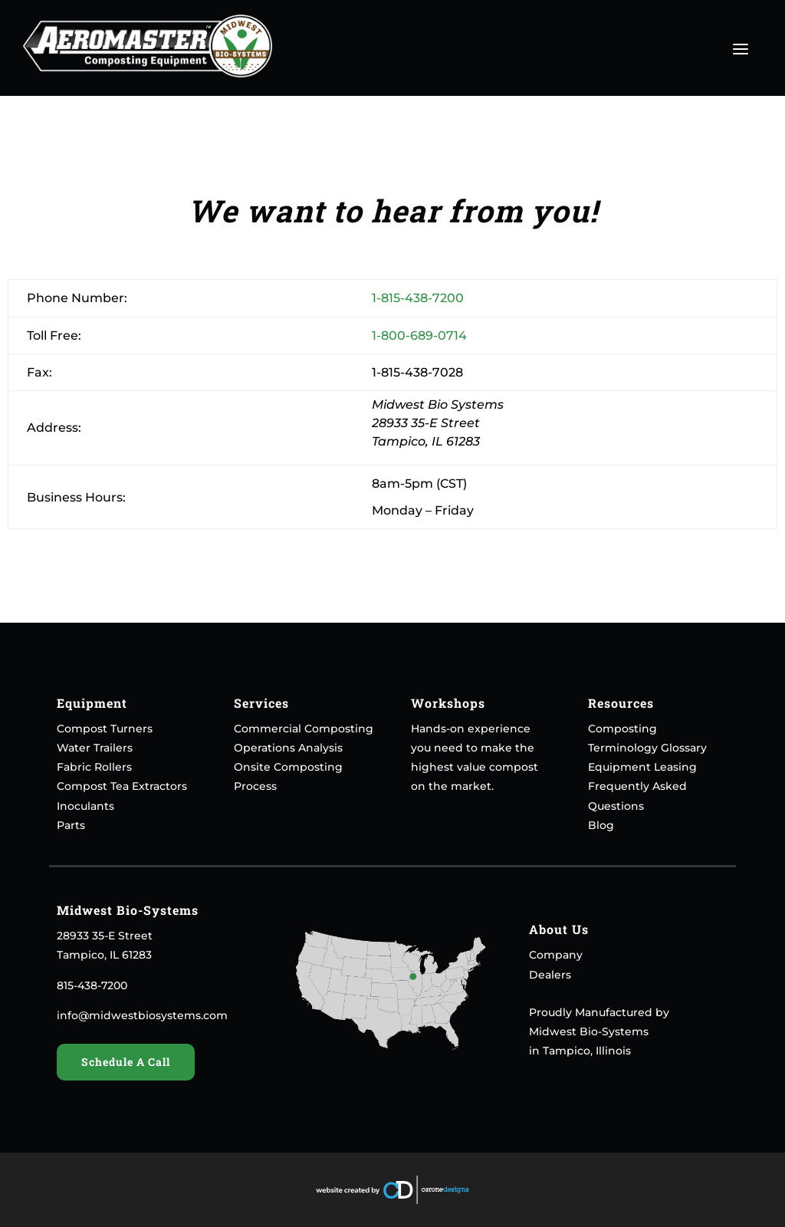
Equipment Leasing (642, 767)
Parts (71, 825)
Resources (621, 703)
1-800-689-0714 (419, 335)
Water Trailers (95, 748)
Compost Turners (105, 728)
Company (556, 955)
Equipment (92, 703)
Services (261, 703)
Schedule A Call (125, 1061)
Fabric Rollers (94, 767)
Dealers (550, 975)
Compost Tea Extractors (122, 786)
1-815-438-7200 (418, 298)
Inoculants (85, 806)
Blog (601, 825)
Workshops (448, 703)
